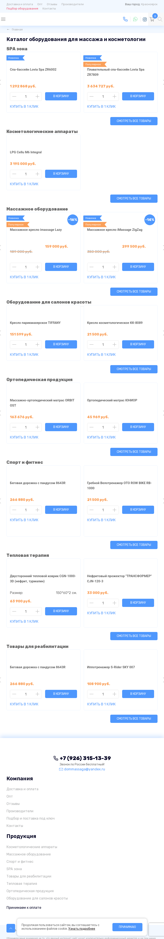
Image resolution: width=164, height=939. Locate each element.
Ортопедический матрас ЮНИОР (112, 390)
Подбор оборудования (22, 8)
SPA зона (16, 48)
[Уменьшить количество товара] (14, 96)
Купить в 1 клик (24, 107)
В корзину (61, 96)
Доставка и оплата (19, 4)
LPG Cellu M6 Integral (26, 152)
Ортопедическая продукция (39, 369)
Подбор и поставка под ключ (30, 798)
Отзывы (52, 4)
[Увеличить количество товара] (37, 96)
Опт (40, 4)
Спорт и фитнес (24, 451)
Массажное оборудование (37, 209)
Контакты (49, 8)
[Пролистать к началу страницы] (10, 928)
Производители (73, 4)
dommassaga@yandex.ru (82, 748)
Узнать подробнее (81, 929)
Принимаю (127, 927)
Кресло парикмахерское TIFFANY (35, 312)
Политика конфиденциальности (87, 909)
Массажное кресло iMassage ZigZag (114, 230)
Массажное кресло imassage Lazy (36, 230)
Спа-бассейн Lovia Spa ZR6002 (33, 69)
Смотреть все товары (134, 121)
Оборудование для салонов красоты (48, 291)
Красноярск (149, 4)
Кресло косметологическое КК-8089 (115, 312)
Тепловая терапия (27, 534)
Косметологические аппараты (42, 131)
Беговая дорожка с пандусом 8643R (37, 473)
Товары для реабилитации (37, 625)
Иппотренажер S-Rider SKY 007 (111, 646)
